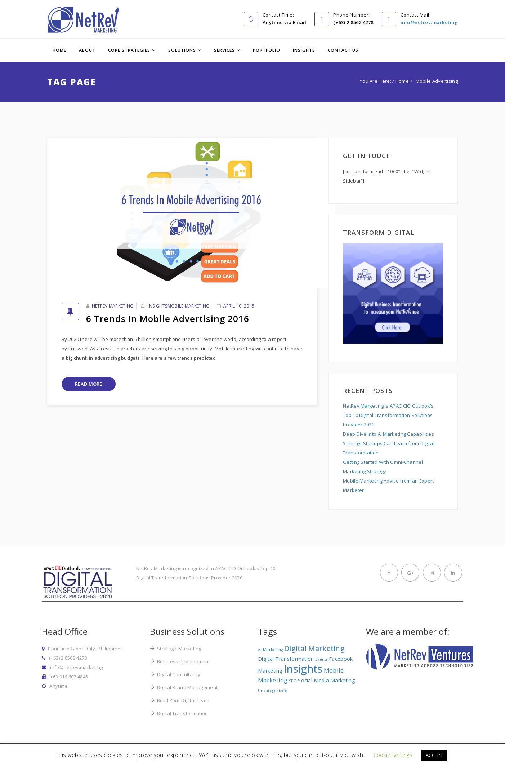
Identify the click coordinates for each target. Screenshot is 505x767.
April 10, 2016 (238, 306)
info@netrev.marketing (429, 22)
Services (224, 50)
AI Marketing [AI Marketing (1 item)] (270, 649)
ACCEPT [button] (434, 755)
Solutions (182, 50)
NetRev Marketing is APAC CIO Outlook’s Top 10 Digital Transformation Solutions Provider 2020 (388, 415)
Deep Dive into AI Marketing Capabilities (388, 434)
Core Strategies (129, 50)
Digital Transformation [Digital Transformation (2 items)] (286, 658)
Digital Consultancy (179, 674)
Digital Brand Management (187, 687)
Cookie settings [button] (393, 754)
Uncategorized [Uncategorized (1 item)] (272, 690)
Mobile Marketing (188, 306)
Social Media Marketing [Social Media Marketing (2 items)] (326, 680)
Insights (304, 50)
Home (59, 50)
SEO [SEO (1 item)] (293, 680)
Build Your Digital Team (183, 700)
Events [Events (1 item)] (321, 659)
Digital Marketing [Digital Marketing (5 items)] (314, 648)
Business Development (183, 661)
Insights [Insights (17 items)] (303, 668)
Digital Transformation (182, 713)
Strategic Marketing (179, 648)
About (87, 50)
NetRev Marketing (113, 306)
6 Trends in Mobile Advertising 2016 (167, 318)
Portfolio (266, 50)
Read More (88, 384)
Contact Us (343, 50)
